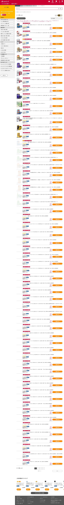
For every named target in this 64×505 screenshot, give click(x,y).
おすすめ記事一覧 (30, 492)
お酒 (21, 5)
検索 (61, 9)
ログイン (4, 75)
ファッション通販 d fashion (5, 70)
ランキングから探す (4, 37)
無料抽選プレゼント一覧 (5, 25)
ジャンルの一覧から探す (5, 31)
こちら (28, 501)
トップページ (17, 5)
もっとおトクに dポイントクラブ (6, 68)
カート (28, 494)
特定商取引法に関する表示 (5, 60)
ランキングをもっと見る (39, 488)
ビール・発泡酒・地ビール (28, 5)
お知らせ (2, 48)
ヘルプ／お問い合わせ (4, 45)
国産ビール (34, 5)
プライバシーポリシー (4, 58)
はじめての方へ (3, 52)
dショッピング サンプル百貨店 (6, 64)
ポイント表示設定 (30, 497)
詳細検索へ (2, 17)
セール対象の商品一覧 (4, 21)
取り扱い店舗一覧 (20, 498)
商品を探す (18, 492)
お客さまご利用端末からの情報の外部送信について (56, 496)
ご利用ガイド (3, 43)
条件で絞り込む (21, 18)
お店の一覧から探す (4, 29)
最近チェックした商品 (20, 495)
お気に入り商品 (19, 494)
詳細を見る (58, 28)
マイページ (29, 495)
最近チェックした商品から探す (6, 33)
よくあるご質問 (3, 50)
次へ (57, 466)
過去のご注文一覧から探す (5, 35)
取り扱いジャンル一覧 (20, 497)
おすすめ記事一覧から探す (5, 39)
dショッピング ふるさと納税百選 (6, 66)
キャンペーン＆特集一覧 (5, 23)
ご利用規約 (2, 56)
